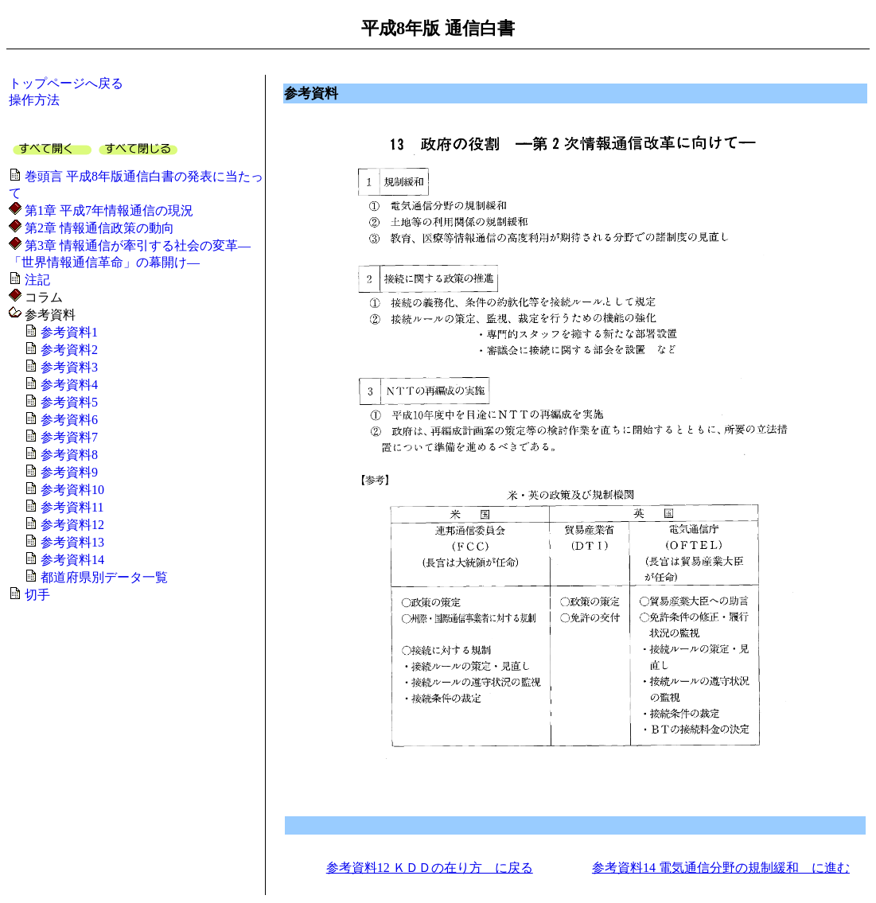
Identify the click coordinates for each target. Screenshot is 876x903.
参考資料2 (67, 349)
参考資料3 (67, 367)
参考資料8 (67, 454)
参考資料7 (67, 437)
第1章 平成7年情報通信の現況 (107, 210)
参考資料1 (67, 332)
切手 (35, 594)
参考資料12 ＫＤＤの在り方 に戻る (429, 867)
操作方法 (34, 100)
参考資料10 (70, 489)
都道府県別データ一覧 (102, 577)
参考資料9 (67, 472)
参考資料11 (70, 507)
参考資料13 (70, 542)
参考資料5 (67, 402)
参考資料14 (70, 559)
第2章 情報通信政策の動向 (97, 228)
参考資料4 (67, 384)
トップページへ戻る (66, 83)
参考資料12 (70, 524)
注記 (35, 279)
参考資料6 (67, 419)
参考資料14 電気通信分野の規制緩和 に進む (721, 867)
